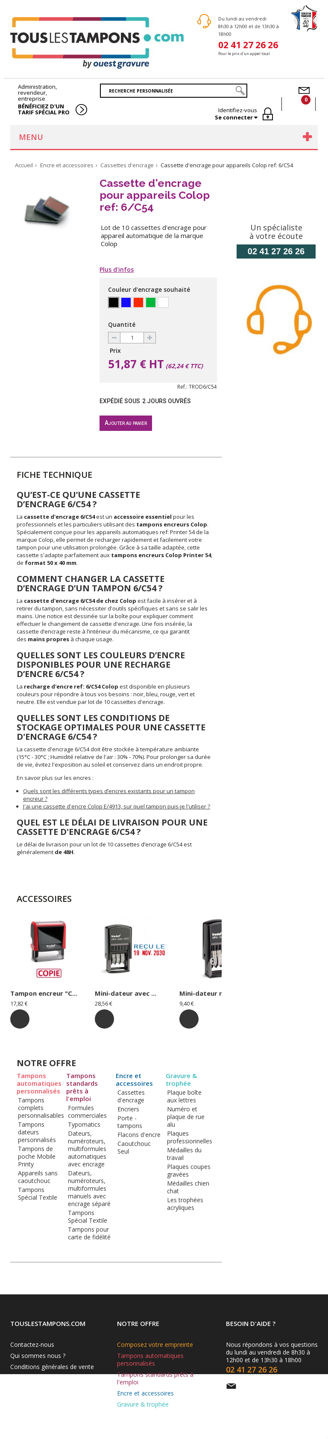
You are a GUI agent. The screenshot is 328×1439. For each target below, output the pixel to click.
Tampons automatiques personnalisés (39, 1083)
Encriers (128, 1109)
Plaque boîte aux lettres (184, 1096)
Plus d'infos (117, 269)
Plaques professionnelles (189, 1137)
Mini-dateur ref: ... (208, 993)
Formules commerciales (87, 1111)
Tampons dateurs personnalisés (37, 1132)
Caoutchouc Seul (134, 1147)
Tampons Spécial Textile (37, 1193)
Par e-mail (255, 1386)
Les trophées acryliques (185, 1204)
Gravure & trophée (181, 1079)
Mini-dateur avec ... (125, 993)
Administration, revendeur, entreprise (44, 99)
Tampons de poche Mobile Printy (37, 1156)
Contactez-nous (32, 1344)
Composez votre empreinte (155, 1344)
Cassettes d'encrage (131, 1096)
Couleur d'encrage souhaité (150, 289)
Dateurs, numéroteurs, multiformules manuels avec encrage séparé (89, 1188)
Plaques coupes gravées (189, 1170)
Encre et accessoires (134, 1079)
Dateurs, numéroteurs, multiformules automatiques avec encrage (87, 1148)
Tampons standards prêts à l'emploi (82, 1087)
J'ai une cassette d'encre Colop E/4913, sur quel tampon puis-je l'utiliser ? (116, 806)
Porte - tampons (129, 1122)
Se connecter (234, 117)
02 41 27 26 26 (248, 44)
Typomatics (84, 1124)
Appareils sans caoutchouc (38, 1177)
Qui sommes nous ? (37, 1356)
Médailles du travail (184, 1154)
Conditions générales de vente (52, 1367)
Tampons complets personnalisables (41, 1107)
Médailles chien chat (188, 1187)
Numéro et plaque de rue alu (186, 1116)
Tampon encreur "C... (43, 993)
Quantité (121, 324)
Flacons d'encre (139, 1135)
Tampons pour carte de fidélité (89, 1233)
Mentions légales (33, 1378)
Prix (115, 350)
